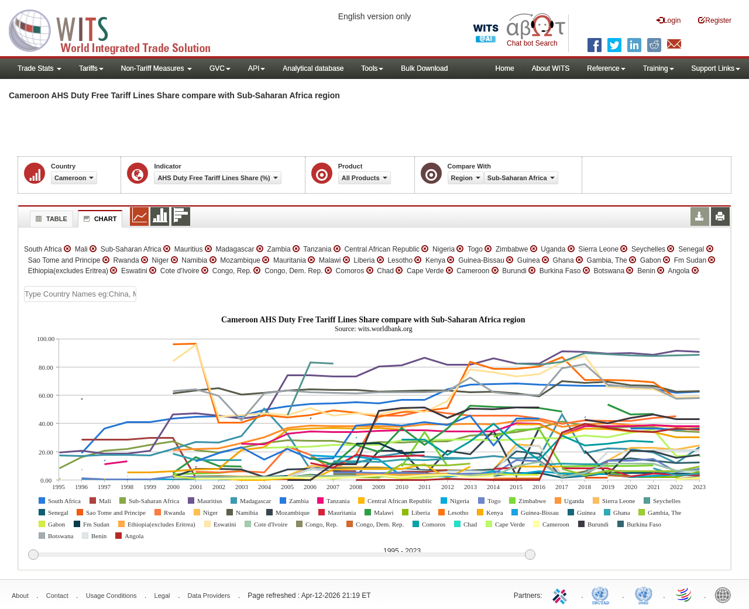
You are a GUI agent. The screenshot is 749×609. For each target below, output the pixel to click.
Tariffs (91, 68)
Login (669, 20)
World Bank (725, 594)
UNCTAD (602, 594)
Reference (606, 68)
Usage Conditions (111, 595)
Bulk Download (424, 68)
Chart (99, 219)
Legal (162, 595)
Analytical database (313, 68)
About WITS (551, 68)
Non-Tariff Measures (156, 68)
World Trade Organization (684, 594)
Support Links (716, 68)
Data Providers (209, 595)
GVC (220, 68)
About (20, 595)
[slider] (281, 555)
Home (505, 68)
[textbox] (80, 294)
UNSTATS (643, 594)
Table (50, 219)
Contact (57, 595)
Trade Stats (39, 68)
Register (714, 20)
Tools (372, 68)
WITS (117, 29)
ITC (561, 594)
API (256, 68)
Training (658, 68)
